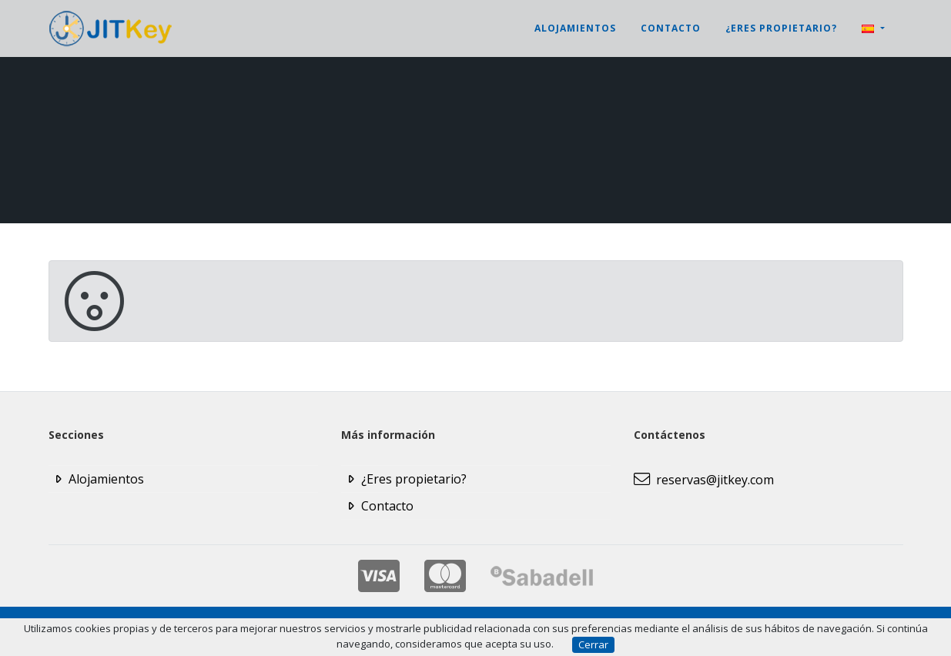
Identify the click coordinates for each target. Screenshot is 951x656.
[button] (872, 28)
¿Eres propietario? (781, 28)
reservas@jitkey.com (704, 479)
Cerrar (593, 644)
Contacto (671, 28)
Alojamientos (575, 28)
